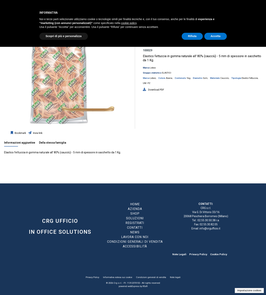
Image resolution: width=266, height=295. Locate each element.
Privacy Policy (198, 254)
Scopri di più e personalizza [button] (64, 36)
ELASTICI (166, 73)
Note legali (175, 277)
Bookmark (20, 133)
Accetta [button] (216, 36)
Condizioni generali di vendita (151, 277)
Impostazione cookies (249, 290)
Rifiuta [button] (192, 36)
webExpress (133, 286)
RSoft (145, 286)
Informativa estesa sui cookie (117, 277)
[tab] (21, 143)
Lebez (153, 68)
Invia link (37, 133)
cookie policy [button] (128, 23)
